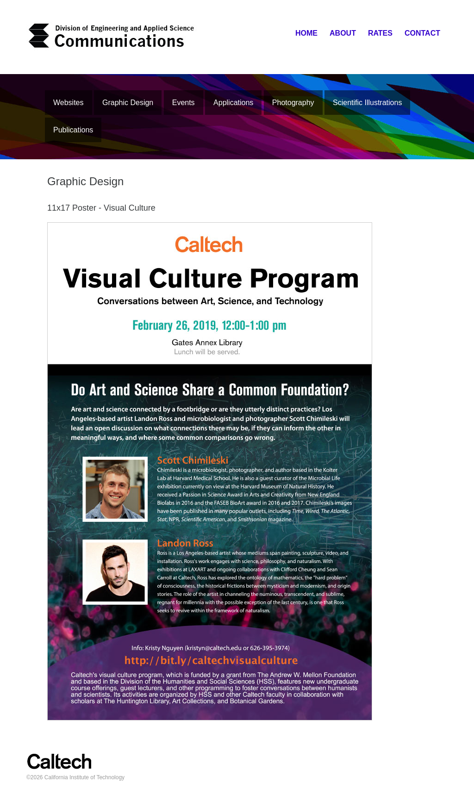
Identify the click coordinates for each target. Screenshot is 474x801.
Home (306, 33)
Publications (73, 130)
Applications (233, 102)
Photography (293, 102)
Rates (380, 33)
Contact (422, 33)
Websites (68, 102)
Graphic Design (127, 102)
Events (183, 102)
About (343, 33)
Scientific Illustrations (367, 102)
